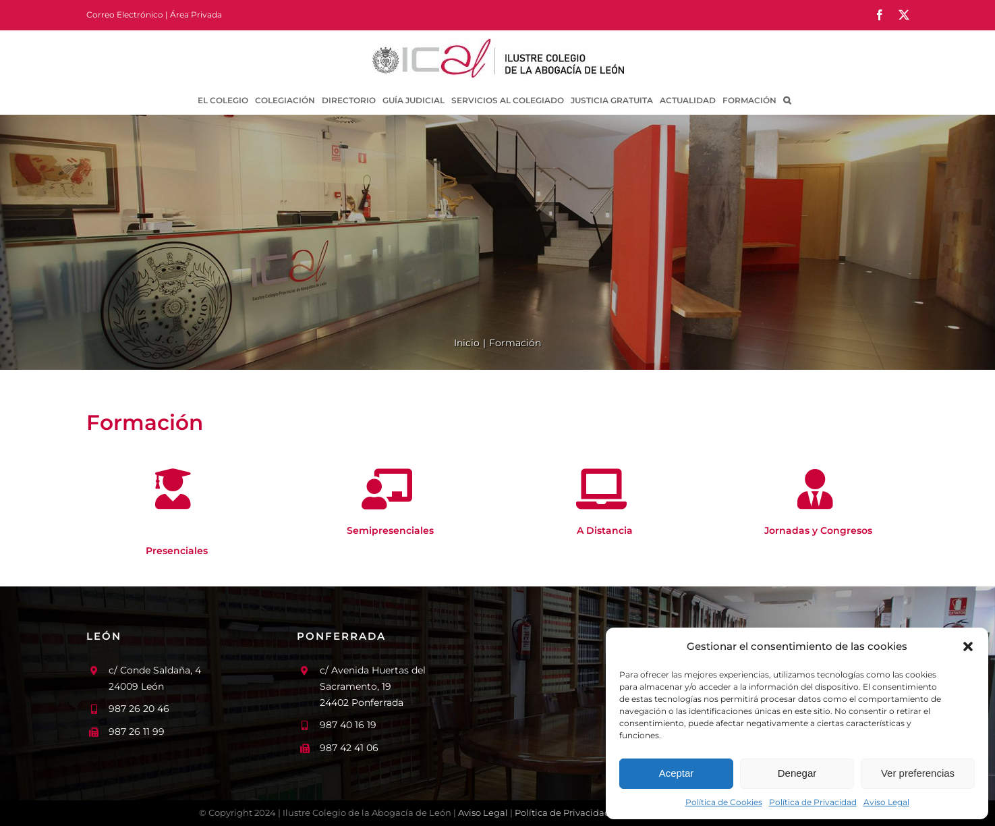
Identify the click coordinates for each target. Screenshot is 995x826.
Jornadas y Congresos (818, 530)
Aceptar (676, 773)
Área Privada (196, 14)
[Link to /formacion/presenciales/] (173, 489)
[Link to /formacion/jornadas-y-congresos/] (815, 489)
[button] (968, 646)
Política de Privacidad (813, 802)
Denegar (797, 773)
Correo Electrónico (124, 14)
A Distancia (605, 530)
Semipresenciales (390, 530)
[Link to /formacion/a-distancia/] (601, 489)
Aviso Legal (886, 802)
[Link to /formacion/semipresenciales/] (387, 489)
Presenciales (177, 551)
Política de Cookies (723, 802)
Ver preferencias (918, 773)
